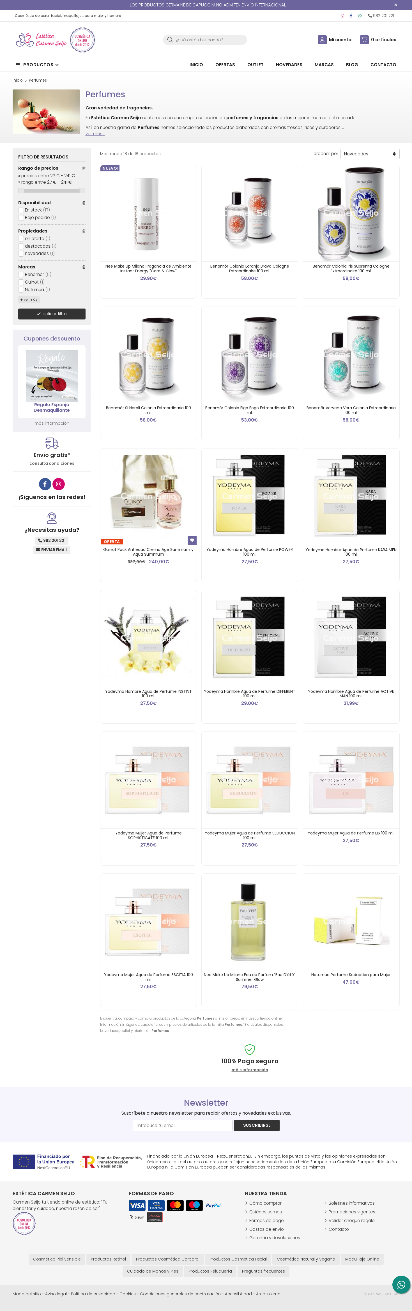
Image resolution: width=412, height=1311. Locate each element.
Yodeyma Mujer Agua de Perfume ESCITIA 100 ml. (148, 977)
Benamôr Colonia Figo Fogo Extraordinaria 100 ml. (249, 410)
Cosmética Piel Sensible (57, 1259)
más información (51, 423)
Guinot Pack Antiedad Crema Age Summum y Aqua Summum (148, 552)
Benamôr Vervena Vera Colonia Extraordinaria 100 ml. (351, 410)
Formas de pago (266, 1220)
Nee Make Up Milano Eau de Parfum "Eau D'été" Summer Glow (249, 977)
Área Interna (268, 1294)
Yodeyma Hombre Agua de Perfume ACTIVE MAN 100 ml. (351, 694)
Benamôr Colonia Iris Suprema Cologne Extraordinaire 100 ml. (351, 268)
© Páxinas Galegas (382, 1294)
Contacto (339, 1229)
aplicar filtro (55, 314)
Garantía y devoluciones (274, 1238)
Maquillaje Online (362, 1259)
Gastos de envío (266, 1229)
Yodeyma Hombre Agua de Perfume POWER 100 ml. (249, 552)
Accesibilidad (238, 1294)
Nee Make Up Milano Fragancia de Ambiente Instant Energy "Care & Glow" (148, 268)
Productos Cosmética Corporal (167, 1259)
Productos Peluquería (210, 1271)
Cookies (127, 1294)
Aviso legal (56, 1294)
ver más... (95, 134)
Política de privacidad (93, 1294)
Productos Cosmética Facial (238, 1259)
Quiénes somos (265, 1212)
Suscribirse (257, 1125)
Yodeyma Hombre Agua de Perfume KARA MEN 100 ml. (351, 552)
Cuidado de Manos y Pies (152, 1271)
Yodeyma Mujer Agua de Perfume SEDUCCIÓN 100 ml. (250, 835)
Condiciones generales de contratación (180, 1294)
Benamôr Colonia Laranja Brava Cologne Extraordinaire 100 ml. (249, 268)
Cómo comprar (265, 1203)
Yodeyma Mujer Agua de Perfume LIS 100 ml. (351, 833)
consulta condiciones (51, 463)
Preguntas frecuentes (263, 1271)
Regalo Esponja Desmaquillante (52, 407)
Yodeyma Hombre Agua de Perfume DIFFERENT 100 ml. (249, 694)
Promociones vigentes (352, 1212)
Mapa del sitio (27, 1294)
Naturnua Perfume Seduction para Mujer (351, 975)
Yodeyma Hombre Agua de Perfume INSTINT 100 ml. (148, 694)
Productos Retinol (108, 1259)
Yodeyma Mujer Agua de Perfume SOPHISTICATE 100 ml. (148, 835)
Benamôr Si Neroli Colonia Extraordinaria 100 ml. (148, 410)
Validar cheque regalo (352, 1220)
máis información (250, 1070)
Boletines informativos (352, 1203)
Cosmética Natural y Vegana (306, 1259)
